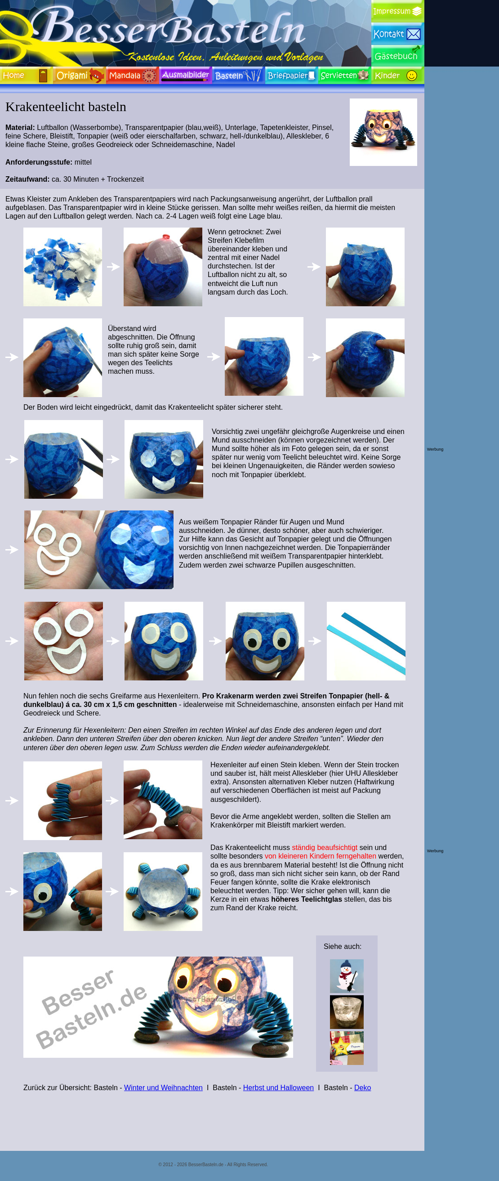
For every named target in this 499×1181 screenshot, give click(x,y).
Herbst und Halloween (278, 1088)
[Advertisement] (463, 312)
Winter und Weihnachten (163, 1088)
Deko (362, 1088)
